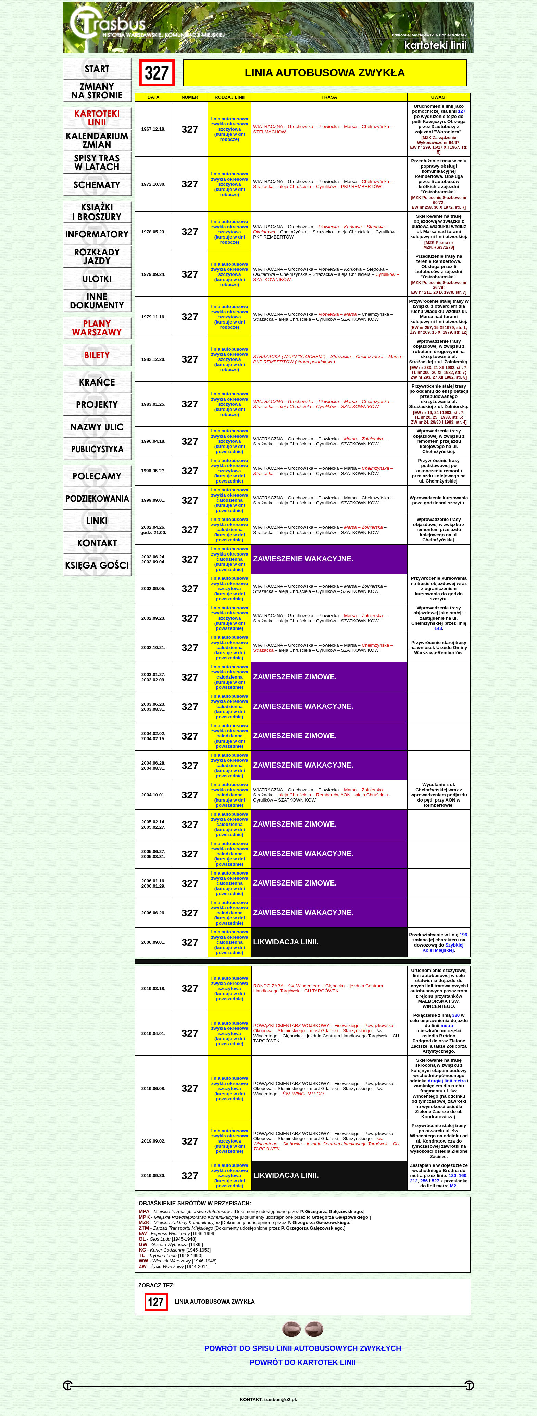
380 (456, 1015)
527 (435, 1180)
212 (413, 1180)
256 (424, 1180)
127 (461, 111)
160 (462, 1175)
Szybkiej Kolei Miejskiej (443, 947)
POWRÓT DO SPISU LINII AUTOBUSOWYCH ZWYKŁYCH (302, 1348)
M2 (453, 1185)
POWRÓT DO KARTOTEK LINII (303, 1362)
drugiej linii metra (447, 1080)
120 (452, 1175)
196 (463, 934)
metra (447, 1025)
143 (438, 628)
